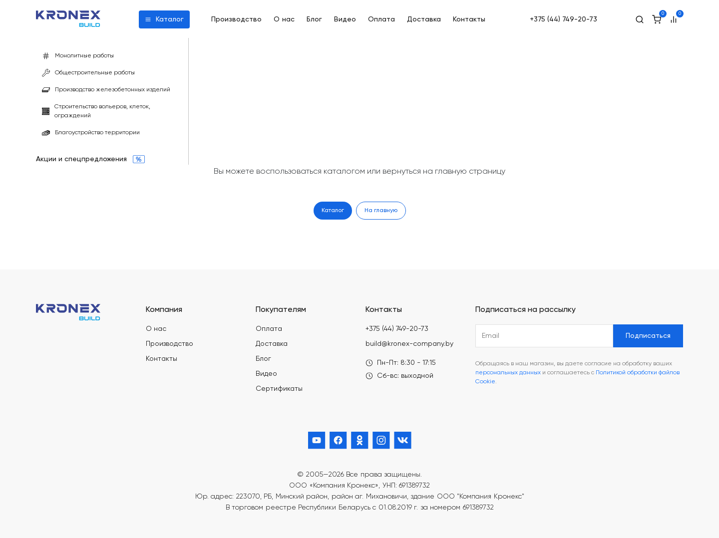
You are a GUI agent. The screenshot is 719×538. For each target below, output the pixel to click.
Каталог (164, 19)
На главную (380, 211)
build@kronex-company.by (409, 343)
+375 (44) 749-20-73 (563, 19)
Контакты (469, 19)
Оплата (381, 19)
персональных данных (508, 373)
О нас (284, 19)
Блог (314, 19)
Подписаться (648, 335)
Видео (345, 19)
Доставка (424, 19)
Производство (236, 19)
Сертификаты (279, 388)
